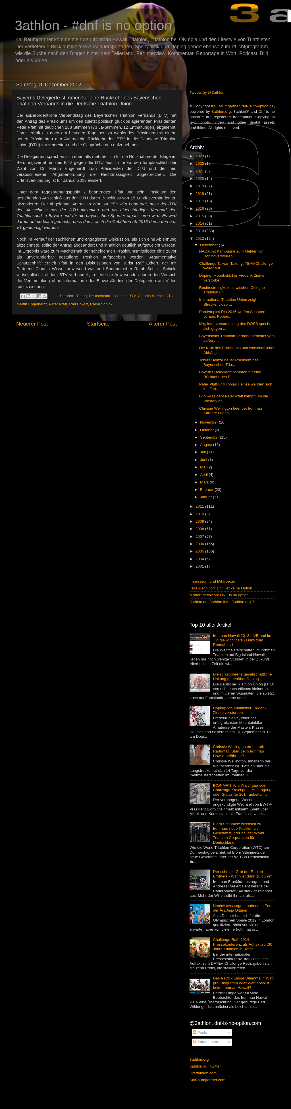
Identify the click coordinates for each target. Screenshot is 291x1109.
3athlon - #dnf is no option (93, 25)
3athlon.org (221, 111)
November (209, 422)
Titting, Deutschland (93, 296)
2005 (200, 551)
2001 (200, 566)
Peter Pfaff (58, 304)
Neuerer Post (32, 324)
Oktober (207, 430)
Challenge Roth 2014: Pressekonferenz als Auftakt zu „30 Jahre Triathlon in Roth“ (242, 944)
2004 (200, 559)
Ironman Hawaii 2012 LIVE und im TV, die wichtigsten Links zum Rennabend (242, 640)
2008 (200, 529)
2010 (200, 514)
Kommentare (206, 1042)
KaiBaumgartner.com (207, 1080)
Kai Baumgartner (225, 106)
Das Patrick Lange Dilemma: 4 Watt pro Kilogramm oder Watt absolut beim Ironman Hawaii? (243, 982)
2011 (200, 506)
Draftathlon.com (203, 1073)
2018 (200, 193)
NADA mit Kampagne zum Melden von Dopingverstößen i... (232, 253)
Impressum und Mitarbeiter (212, 581)
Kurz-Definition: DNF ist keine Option (221, 588)
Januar (206, 497)
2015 (200, 216)
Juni (204, 460)
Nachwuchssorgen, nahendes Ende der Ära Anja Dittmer (243, 908)
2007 (200, 536)
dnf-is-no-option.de (258, 106)
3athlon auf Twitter (205, 1066)
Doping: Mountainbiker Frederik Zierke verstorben (239, 710)
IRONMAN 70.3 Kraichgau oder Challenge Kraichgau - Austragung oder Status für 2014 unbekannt (242, 790)
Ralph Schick (101, 304)
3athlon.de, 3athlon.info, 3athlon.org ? (222, 602)
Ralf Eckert (78, 304)
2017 (200, 201)
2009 (200, 521)
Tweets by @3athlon (207, 92)
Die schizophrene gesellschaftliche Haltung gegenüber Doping (242, 676)
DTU (170, 296)
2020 (200, 178)
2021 (200, 171)
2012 (200, 238)
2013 (200, 231)
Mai (203, 467)
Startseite (98, 324)
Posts (200, 1032)
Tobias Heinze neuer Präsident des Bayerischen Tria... (229, 362)
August (206, 445)
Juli (203, 452)
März (205, 482)
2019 (200, 186)
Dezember (209, 245)
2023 (200, 156)
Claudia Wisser (150, 296)
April (204, 474)
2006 (200, 544)
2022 (200, 163)
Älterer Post (163, 324)
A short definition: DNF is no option (219, 595)
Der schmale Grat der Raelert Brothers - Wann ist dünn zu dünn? (242, 874)
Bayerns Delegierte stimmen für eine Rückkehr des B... (230, 374)
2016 (200, 208)
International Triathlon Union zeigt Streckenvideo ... (227, 301)
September (210, 437)
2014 (200, 223)
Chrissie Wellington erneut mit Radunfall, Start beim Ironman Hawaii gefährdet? (238, 751)
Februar (207, 489)
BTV (132, 296)
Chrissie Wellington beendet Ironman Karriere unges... (230, 410)
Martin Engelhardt (31, 304)
